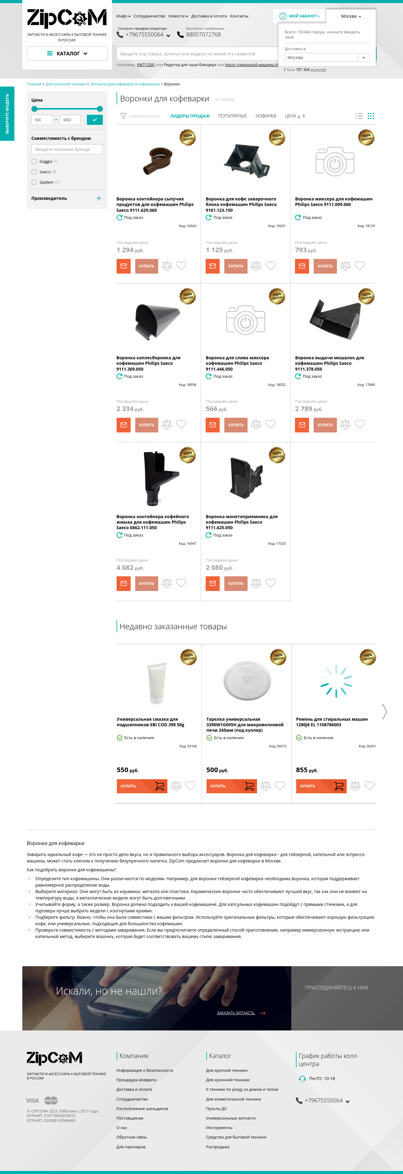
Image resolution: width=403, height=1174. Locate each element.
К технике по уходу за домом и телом (242, 1089)
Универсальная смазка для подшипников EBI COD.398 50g (151, 721)
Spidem (47, 182)
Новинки (266, 116)
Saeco (45, 171)
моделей (318, 69)
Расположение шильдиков (142, 1108)
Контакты (239, 16)
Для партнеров (131, 1147)
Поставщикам (130, 1118)
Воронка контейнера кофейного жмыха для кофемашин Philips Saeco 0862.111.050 (153, 522)
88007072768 (203, 34)
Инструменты (219, 1127)
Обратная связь (132, 1137)
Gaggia (46, 161)
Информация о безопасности (145, 1070)
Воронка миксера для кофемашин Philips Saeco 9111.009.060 (333, 201)
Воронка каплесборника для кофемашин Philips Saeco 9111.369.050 (149, 363)
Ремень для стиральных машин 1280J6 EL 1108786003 (332, 721)
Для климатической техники (233, 1099)
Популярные (232, 116)
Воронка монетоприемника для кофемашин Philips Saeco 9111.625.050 (242, 522)
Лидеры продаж (190, 116)
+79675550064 (144, 34)
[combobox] (327, 57)
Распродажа (218, 1147)
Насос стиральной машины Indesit (255, 64)
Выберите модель (7, 114)
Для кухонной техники (228, 1079)
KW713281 (146, 64)
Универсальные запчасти (231, 1118)
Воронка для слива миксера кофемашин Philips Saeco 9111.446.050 (237, 363)
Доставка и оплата (209, 16)
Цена (295, 116)
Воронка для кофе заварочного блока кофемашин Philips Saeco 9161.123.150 (241, 204)
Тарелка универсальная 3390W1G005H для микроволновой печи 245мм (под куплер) (245, 724)
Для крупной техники (227, 1070)
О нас (122, 1127)
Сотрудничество (149, 16)
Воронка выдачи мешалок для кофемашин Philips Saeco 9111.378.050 (329, 363)
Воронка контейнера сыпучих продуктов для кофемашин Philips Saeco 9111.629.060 (155, 204)
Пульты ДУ (216, 1108)
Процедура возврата (137, 1079)
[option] (157, 723)
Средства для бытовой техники (236, 1137)
